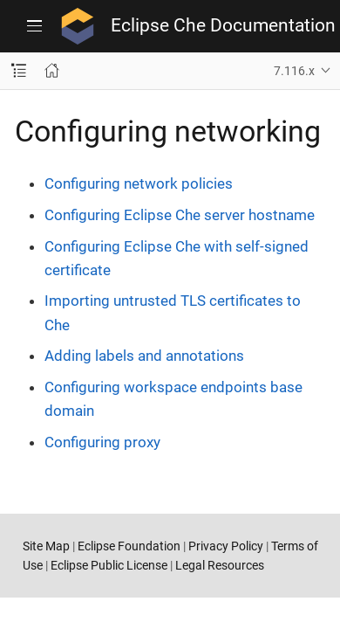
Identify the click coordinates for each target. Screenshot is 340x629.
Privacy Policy (225, 546)
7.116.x (294, 71)
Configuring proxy (102, 442)
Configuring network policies (138, 183)
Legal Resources (219, 565)
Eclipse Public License (109, 565)
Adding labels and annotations (144, 355)
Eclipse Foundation (129, 546)
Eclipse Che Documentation (223, 26)
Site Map (46, 546)
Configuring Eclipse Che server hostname (179, 215)
